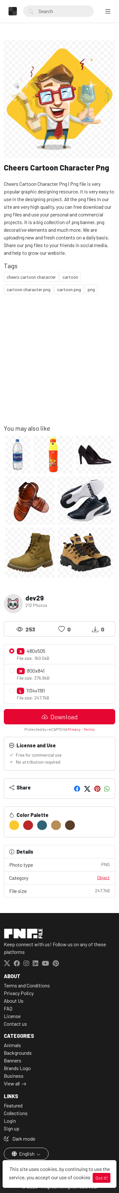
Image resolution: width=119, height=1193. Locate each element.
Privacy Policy (19, 993)
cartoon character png (28, 289)
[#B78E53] (56, 825)
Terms (89, 729)
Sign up (11, 1128)
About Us (13, 1001)
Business (13, 1076)
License (12, 1016)
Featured (13, 1105)
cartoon (70, 277)
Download (60, 717)
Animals (12, 1045)
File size (59, 890)
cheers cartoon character (31, 277)
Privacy (74, 729)
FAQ (8, 1008)
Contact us (15, 1024)
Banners (12, 1060)
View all (12, 1083)
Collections (16, 1113)
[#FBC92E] (14, 825)
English (24, 1154)
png (91, 289)
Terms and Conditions (27, 985)
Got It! (102, 1178)
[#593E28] (70, 825)
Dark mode (19, 1139)
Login (10, 1121)
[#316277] (42, 825)
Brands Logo (17, 1068)
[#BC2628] (28, 825)
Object (103, 877)
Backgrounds (18, 1053)
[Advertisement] (59, 364)
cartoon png (69, 289)
